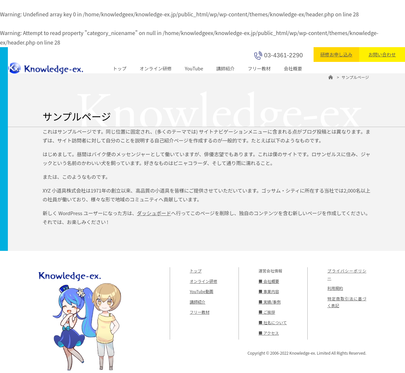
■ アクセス (269, 333)
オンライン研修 (156, 68)
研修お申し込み (336, 54)
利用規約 (335, 288)
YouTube (194, 68)
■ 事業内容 (269, 291)
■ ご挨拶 (267, 312)
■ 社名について (273, 322)
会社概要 (293, 68)
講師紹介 (225, 68)
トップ (119, 68)
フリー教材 (259, 68)
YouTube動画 (201, 291)
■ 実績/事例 (269, 302)
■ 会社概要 (269, 281)
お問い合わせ (382, 54)
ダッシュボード (154, 213)
